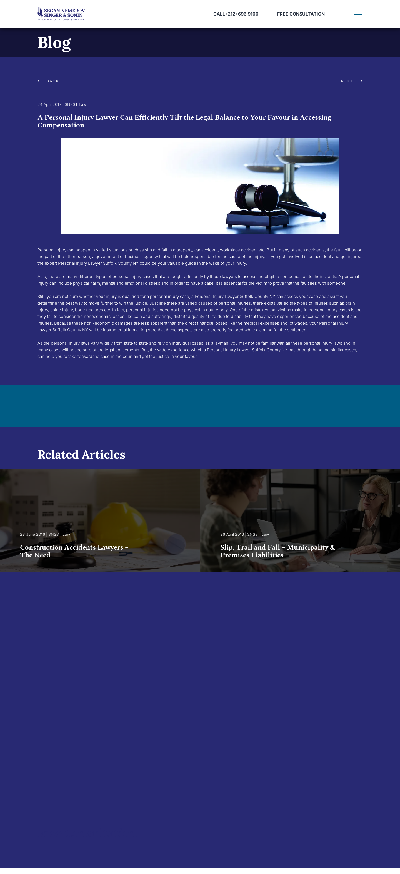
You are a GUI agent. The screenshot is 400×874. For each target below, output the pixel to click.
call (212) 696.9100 (236, 14)
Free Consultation (301, 14)
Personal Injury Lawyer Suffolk (224, 296)
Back (48, 81)
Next (351, 81)
